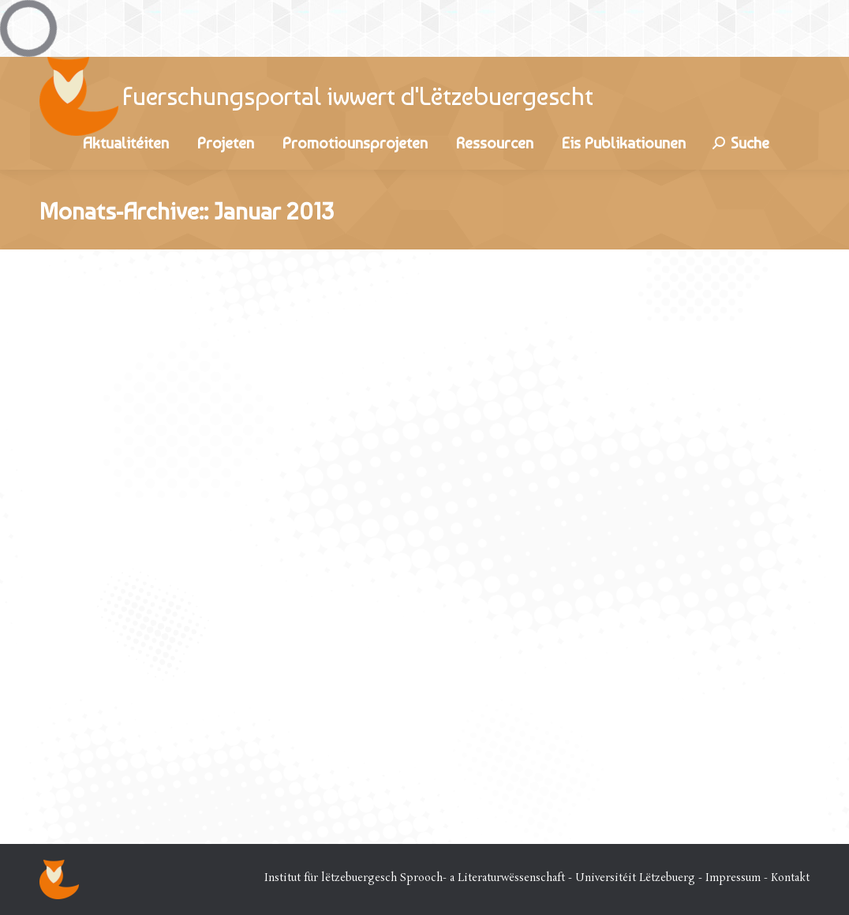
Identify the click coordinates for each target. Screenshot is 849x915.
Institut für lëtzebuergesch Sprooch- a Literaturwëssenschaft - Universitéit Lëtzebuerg (479, 878)
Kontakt (790, 878)
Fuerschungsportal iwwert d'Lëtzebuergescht (357, 96)
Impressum (733, 878)
